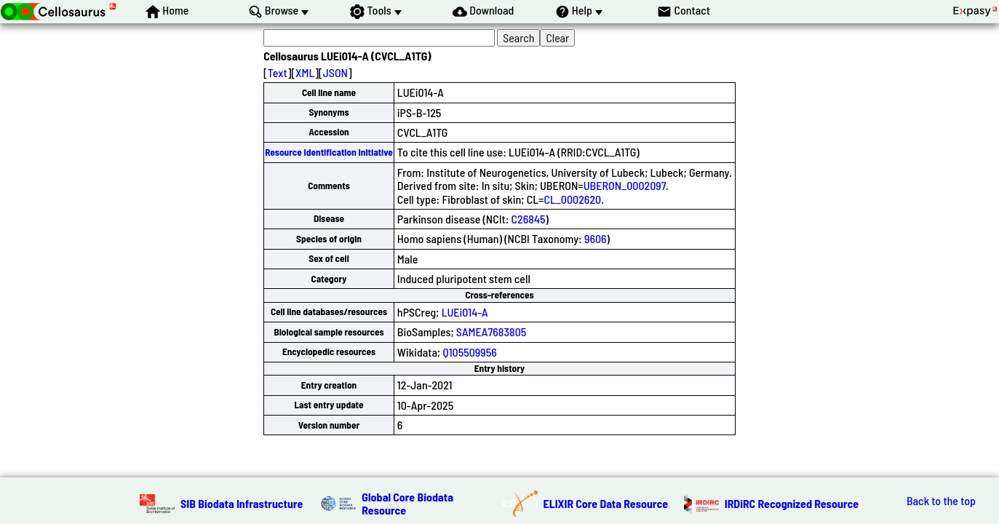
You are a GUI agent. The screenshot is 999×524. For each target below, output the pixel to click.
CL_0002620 (572, 199)
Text (277, 72)
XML (304, 72)
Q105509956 (469, 352)
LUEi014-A (465, 312)
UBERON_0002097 (625, 185)
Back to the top (941, 500)
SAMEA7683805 (491, 331)
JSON (335, 72)
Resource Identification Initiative (329, 152)
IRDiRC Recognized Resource (792, 503)
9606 (595, 238)
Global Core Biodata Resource (407, 503)
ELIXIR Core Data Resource (606, 503)
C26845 (529, 219)
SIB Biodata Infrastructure (241, 503)
